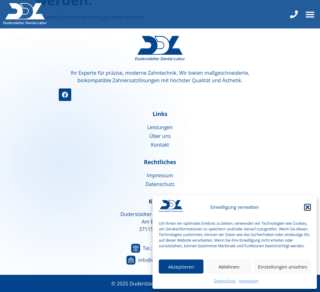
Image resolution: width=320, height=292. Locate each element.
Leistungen (160, 127)
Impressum (248, 281)
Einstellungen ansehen (282, 267)
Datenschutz (225, 281)
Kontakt (160, 144)
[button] (307, 207)
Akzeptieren (181, 267)
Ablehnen (228, 267)
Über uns (160, 136)
